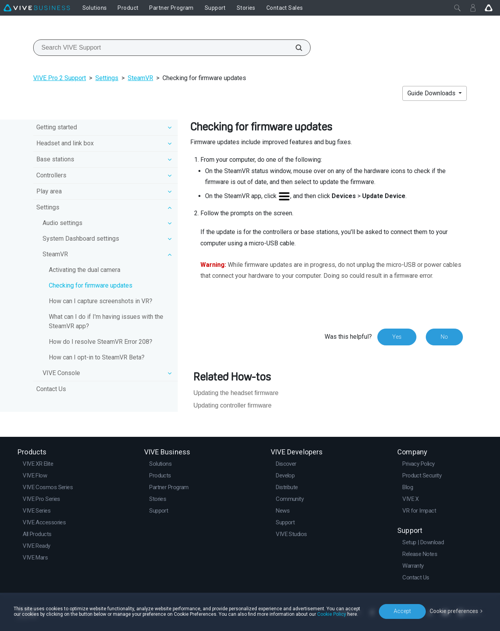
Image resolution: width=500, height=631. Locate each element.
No (444, 337)
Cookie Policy (331, 614)
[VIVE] (37, 8)
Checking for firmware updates (90, 285)
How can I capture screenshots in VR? (100, 301)
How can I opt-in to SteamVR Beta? (97, 357)
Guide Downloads (432, 93)
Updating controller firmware (232, 405)
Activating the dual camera (84, 269)
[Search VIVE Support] (294, 47)
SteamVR (140, 78)
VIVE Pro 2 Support (59, 78)
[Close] (457, 8)
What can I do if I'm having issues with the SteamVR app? (106, 321)
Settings (106, 78)
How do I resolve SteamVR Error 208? (100, 341)
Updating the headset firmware (236, 393)
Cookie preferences (454, 611)
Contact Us (51, 389)
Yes (397, 337)
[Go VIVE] (488, 8)
